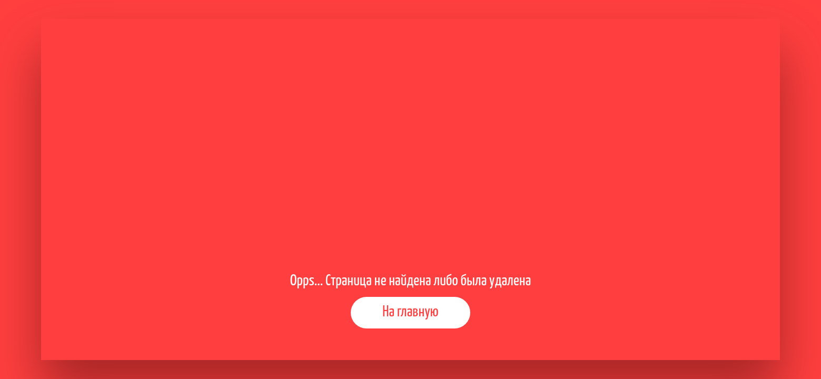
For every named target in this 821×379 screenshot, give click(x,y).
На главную (410, 312)
